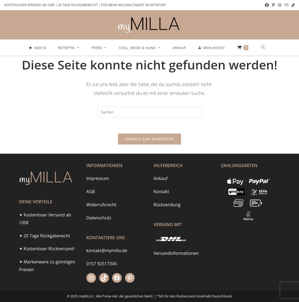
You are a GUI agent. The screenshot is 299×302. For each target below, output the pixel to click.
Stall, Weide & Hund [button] (140, 48)
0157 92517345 (101, 255)
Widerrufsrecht (101, 195)
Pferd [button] (99, 48)
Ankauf (179, 47)
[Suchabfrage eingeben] (149, 112)
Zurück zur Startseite (149, 139)
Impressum (97, 169)
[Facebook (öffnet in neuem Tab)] (266, 5)
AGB (90, 183)
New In (40, 47)
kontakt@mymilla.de (106, 242)
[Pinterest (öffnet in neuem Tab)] (273, 5)
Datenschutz (98, 209)
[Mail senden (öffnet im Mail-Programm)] (286, 5)
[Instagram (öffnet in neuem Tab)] (279, 5)
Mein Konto (214, 47)
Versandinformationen (176, 244)
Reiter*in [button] (69, 48)
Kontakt (161, 183)
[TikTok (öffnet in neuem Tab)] (292, 5)
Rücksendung (167, 195)
